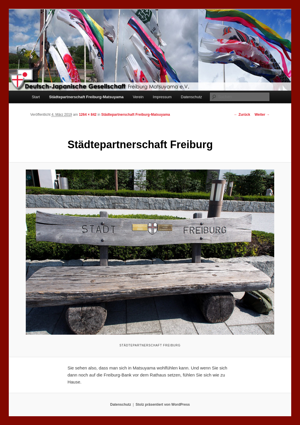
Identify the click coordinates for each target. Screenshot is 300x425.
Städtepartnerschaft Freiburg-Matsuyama (86, 97)
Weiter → (262, 115)
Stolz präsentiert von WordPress (163, 404)
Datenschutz (191, 97)
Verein (138, 97)
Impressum (162, 97)
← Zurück (242, 115)
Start (36, 97)
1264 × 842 (87, 115)
